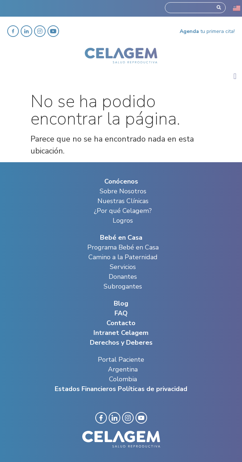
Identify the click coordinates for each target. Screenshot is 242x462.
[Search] (218, 6)
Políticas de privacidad (152, 389)
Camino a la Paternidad (123, 257)
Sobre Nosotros (123, 191)
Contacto (121, 323)
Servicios (123, 266)
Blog (121, 303)
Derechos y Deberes (121, 342)
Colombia (123, 379)
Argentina (123, 369)
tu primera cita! (207, 31)
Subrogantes (123, 286)
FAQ (121, 313)
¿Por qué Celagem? (123, 210)
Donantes (123, 276)
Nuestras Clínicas (123, 201)
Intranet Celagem (121, 332)
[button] (234, 77)
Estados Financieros (85, 389)
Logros (123, 220)
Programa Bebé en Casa (123, 247)
